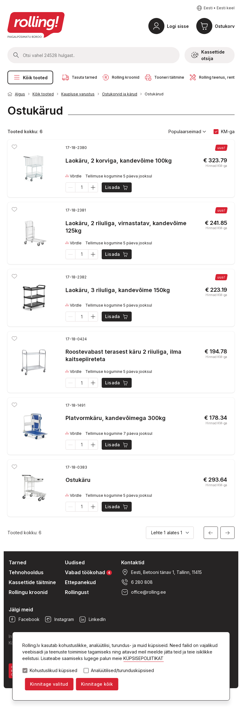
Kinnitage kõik (97, 684)
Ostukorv (225, 26)
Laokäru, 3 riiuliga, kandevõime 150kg (118, 290)
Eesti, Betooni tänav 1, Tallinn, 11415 (161, 572)
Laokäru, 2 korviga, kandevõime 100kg (119, 160)
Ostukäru (78, 480)
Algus (20, 94)
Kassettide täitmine (32, 582)
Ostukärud (154, 94)
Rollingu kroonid (28, 592)
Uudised (75, 562)
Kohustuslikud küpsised (53, 670)
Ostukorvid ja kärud (119, 94)
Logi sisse (178, 26)
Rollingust (77, 592)
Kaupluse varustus (78, 94)
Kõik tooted (30, 77)
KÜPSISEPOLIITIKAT (143, 658)
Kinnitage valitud (49, 684)
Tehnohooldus (26, 572)
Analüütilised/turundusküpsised (122, 670)
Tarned (17, 562)
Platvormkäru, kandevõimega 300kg (116, 418)
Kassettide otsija (208, 55)
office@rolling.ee (143, 592)
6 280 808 (137, 582)
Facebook (24, 619)
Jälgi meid (21, 609)
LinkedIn (92, 619)
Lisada (117, 187)
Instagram (59, 619)
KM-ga (228, 131)
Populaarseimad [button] (187, 131)
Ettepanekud (80, 582)
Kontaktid (132, 562)
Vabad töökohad (88, 572)
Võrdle (74, 176)
